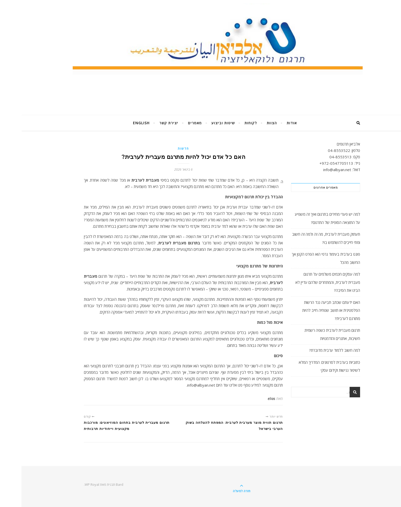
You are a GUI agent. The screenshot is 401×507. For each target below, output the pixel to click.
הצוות (250, 122)
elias (250, 398)
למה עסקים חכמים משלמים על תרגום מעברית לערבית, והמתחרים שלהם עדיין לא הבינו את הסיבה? (306, 282)
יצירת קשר (147, 122)
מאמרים (173, 122)
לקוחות (229, 122)
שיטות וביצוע (201, 122)
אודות (270, 122)
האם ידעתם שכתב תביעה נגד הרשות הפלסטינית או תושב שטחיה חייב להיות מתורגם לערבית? (310, 310)
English (120, 122)
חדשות (162, 148)
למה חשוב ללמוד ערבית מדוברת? (313, 350)
